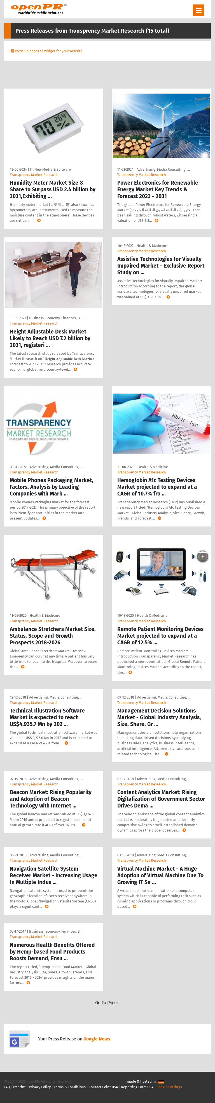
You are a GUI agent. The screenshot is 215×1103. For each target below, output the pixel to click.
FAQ (7, 1087)
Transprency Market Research (34, 175)
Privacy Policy (40, 1087)
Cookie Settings (169, 1087)
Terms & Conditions (70, 1087)
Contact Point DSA (103, 1087)
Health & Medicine (152, 246)
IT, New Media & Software (50, 169)
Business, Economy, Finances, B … (56, 318)
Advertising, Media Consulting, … (163, 169)
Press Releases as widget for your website (48, 51)
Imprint (19, 1087)
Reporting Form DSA (137, 1087)
